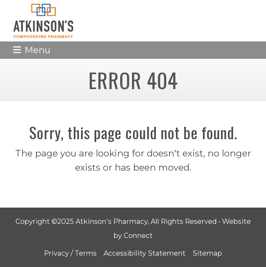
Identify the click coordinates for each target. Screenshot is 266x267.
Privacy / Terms (70, 253)
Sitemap (207, 253)
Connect (138, 235)
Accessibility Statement (145, 253)
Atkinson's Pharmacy (112, 221)
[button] (32, 50)
